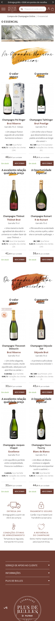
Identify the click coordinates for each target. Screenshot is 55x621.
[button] (27, 565)
